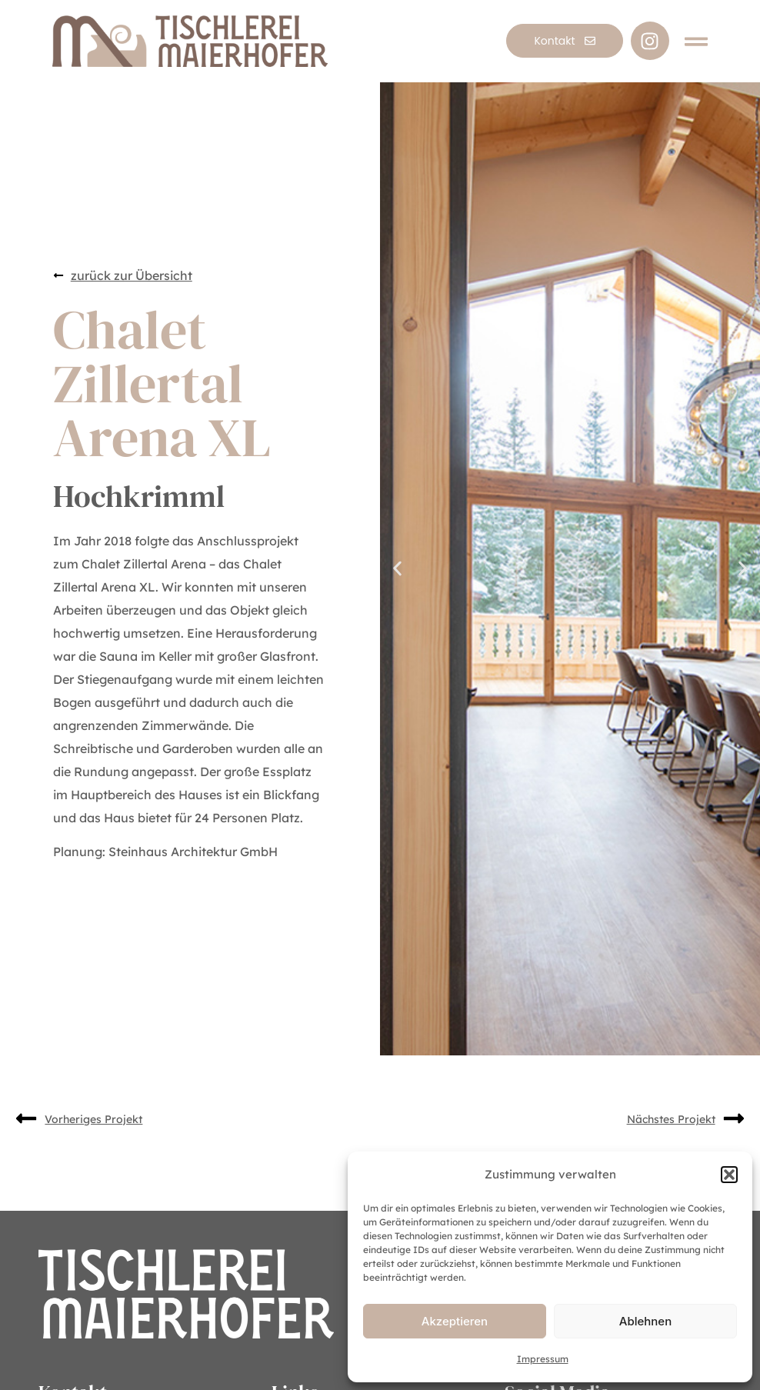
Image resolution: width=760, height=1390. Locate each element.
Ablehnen (645, 1321)
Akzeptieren (455, 1321)
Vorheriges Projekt (93, 1119)
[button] (729, 1174)
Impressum (542, 1359)
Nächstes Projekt (671, 1119)
